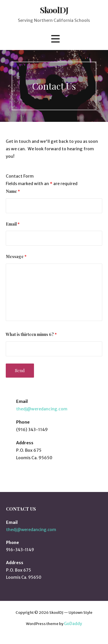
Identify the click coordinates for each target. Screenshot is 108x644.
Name (13, 191)
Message (16, 256)
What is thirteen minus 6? (31, 334)
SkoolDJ (54, 9)
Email (13, 224)
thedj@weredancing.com (41, 409)
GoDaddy (73, 623)
